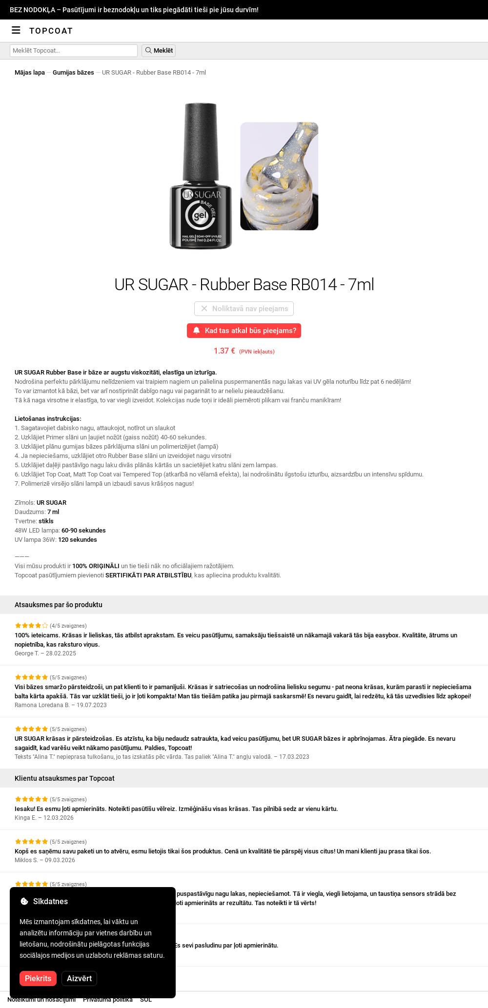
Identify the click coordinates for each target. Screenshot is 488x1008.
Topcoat (51, 31)
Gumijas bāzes (73, 72)
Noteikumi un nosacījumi (41, 999)
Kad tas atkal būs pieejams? (244, 330)
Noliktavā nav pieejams (244, 308)
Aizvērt (79, 978)
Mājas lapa (30, 72)
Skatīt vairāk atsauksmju (54, 975)
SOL (146, 999)
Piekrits (38, 978)
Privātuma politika (108, 999)
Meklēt (158, 50)
